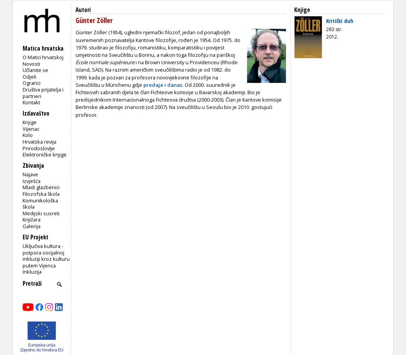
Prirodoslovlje (39, 148)
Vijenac (31, 128)
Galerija (32, 226)
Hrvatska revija (39, 141)
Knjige (30, 122)
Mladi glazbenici (41, 187)
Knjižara (32, 219)
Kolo (28, 135)
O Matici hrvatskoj (43, 57)
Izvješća (32, 181)
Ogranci (32, 82)
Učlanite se (35, 70)
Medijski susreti (41, 213)
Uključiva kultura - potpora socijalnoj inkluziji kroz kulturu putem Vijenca (46, 256)
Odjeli (29, 76)
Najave (30, 174)
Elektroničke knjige (45, 154)
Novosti (31, 63)
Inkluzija (32, 271)
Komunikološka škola (40, 204)
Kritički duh (339, 21)
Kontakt (31, 102)
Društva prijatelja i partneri (43, 93)
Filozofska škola (41, 193)
